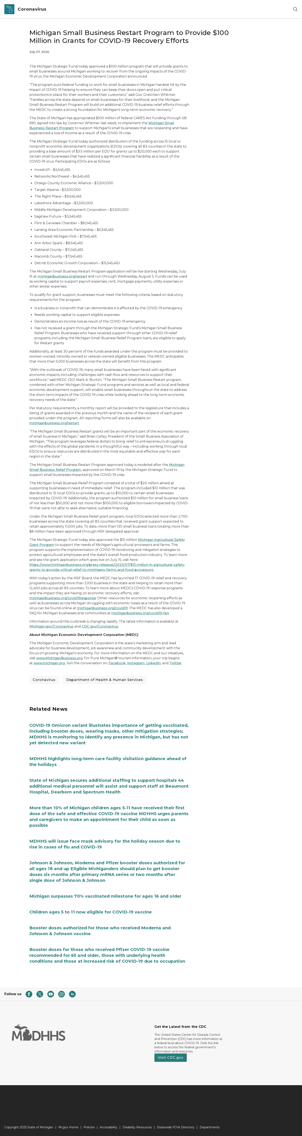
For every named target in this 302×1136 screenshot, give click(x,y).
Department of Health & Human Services (104, 680)
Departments (209, 1127)
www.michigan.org (49, 663)
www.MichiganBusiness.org (59, 658)
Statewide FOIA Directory (175, 1127)
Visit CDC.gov (170, 1058)
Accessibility (108, 1127)
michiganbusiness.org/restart (62, 276)
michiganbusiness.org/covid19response (62, 598)
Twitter (175, 663)
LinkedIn (153, 663)
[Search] (295, 9)
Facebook (117, 663)
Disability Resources (137, 1127)
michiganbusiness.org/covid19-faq (140, 613)
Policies (89, 1127)
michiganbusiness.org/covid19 (102, 608)
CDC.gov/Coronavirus (100, 626)
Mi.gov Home (68, 1127)
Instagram (136, 663)
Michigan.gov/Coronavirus (51, 626)
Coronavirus (44, 680)
